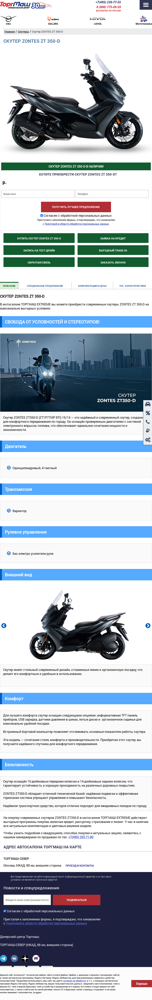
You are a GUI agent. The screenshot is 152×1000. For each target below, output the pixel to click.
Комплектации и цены (92, 285)
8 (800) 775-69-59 (108, 7)
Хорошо (141, 984)
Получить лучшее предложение (76, 207)
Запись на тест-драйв (39, 250)
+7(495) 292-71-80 (80, 837)
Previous (3, 625)
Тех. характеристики (132, 285)
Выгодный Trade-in (113, 250)
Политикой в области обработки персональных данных (77, 224)
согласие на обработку (74, 980)
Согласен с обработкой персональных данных (78, 215)
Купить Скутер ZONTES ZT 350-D (39, 238)
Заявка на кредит (113, 238)
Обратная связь (39, 262)
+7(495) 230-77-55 (108, 2)
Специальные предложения (45, 285)
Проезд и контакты (80, 865)
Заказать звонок (113, 262)
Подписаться (76, 900)
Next (147, 625)
